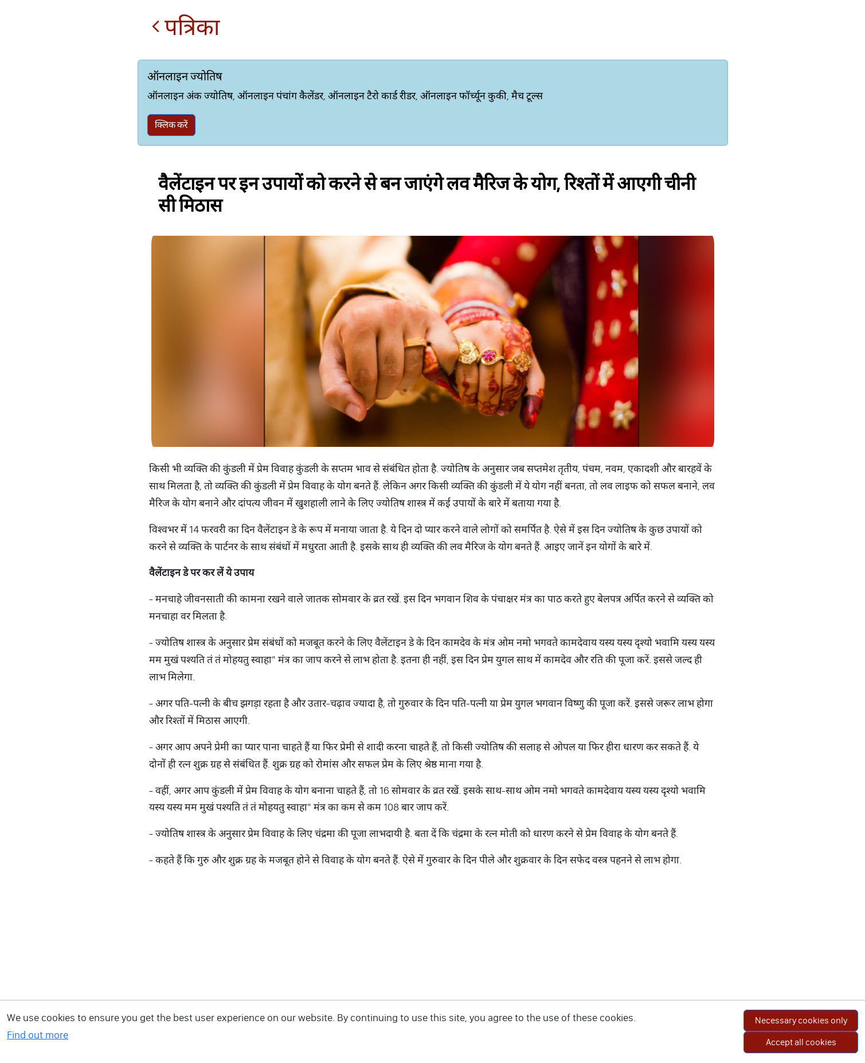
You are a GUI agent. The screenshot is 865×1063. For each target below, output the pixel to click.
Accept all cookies (801, 1042)
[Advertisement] (433, 977)
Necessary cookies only (801, 1020)
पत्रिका (185, 27)
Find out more (37, 1035)
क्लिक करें (171, 124)
